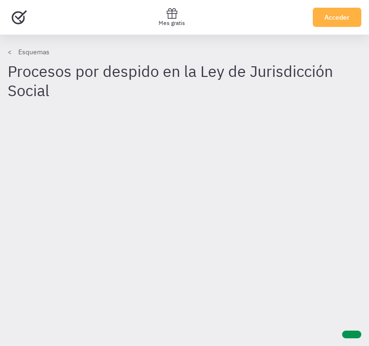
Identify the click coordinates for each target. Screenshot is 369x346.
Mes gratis (172, 17)
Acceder (337, 17)
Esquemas (33, 52)
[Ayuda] (351, 334)
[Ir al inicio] (19, 17)
